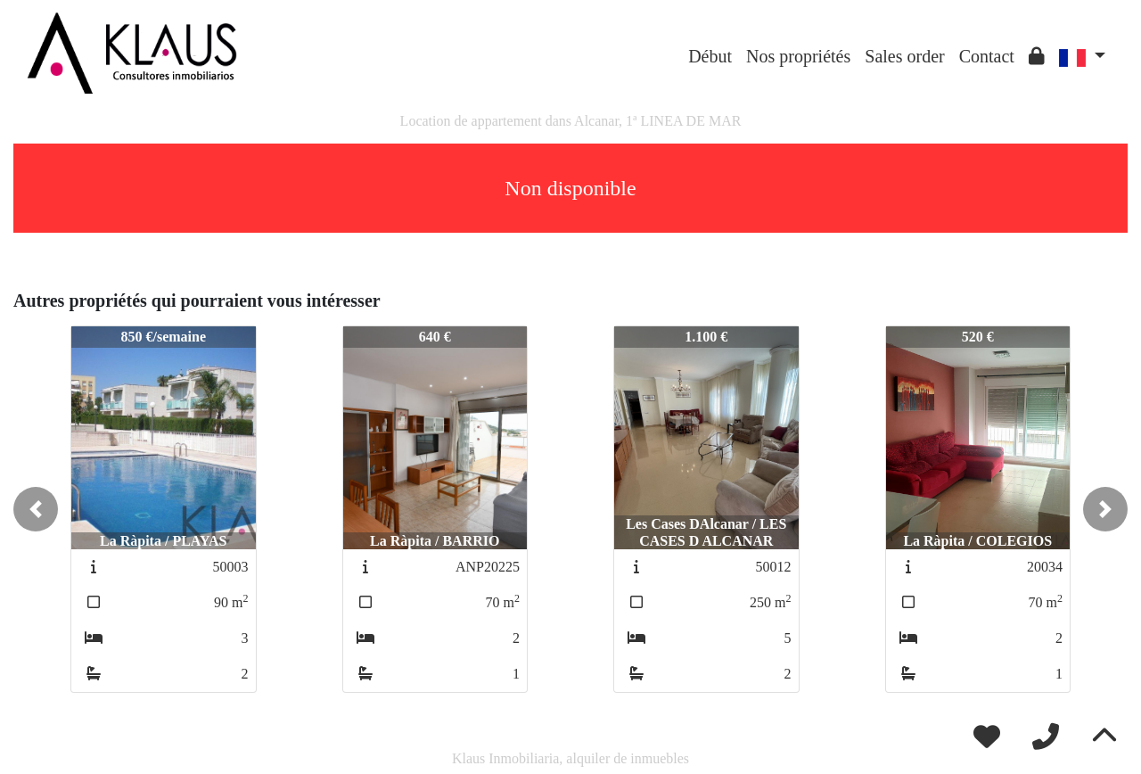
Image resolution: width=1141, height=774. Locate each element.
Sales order (904, 56)
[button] (35, 509)
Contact (986, 56)
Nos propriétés (798, 56)
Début (710, 56)
